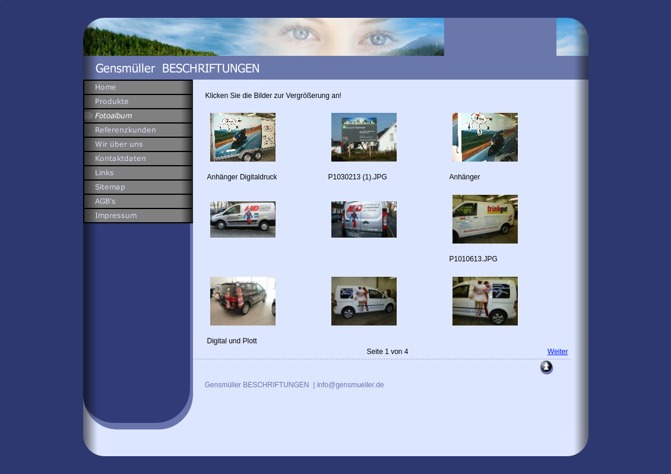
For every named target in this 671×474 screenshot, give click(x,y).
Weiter (557, 351)
